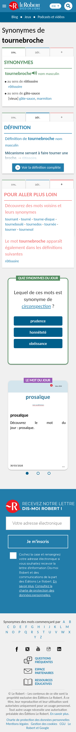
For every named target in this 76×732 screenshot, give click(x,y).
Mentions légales (17, 724)
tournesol (26, 229)
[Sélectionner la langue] (55, 6)
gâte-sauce (27, 98)
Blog (14, 17)
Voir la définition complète (41, 167)
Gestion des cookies (44, 724)
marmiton (44, 98)
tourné (26, 219)
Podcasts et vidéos (51, 17)
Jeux (27, 17)
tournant (11, 219)
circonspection (36, 306)
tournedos (34, 224)
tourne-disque (44, 219)
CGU (62, 724)
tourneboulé (14, 224)
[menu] (4, 6)
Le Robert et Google (48, 726)
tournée (50, 224)
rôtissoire (15, 86)
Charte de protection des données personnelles (37, 720)
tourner (10, 229)
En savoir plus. (59, 714)
